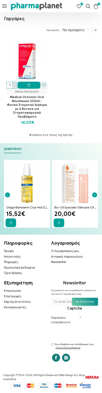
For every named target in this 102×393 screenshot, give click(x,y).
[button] (7, 194)
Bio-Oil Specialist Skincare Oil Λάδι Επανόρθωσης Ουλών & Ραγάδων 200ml (76, 206)
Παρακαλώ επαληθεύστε (61, 319)
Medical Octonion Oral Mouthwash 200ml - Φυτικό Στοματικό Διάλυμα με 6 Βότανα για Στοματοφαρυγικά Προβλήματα (27, 106)
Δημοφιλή (12, 148)
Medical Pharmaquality (27, 91)
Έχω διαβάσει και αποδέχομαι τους (72, 346)
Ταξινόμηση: (53, 30)
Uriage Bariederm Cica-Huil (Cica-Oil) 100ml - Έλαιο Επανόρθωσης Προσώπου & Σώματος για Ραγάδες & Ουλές (28, 206)
